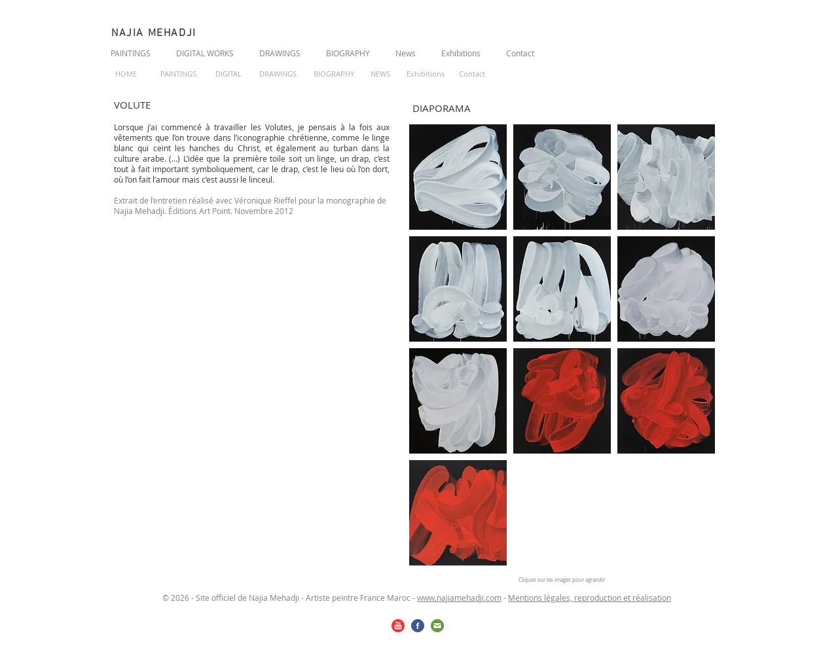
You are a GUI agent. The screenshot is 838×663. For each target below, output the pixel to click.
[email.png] (437, 625)
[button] (458, 177)
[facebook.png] (417, 625)
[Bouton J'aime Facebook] (647, 51)
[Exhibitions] (425, 74)
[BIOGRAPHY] (333, 74)
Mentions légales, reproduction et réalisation (589, 597)
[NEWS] (380, 74)
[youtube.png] (398, 625)
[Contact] (471, 74)
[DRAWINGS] (277, 74)
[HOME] (126, 74)
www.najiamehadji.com (459, 597)
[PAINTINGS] (178, 74)
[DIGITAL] (228, 74)
